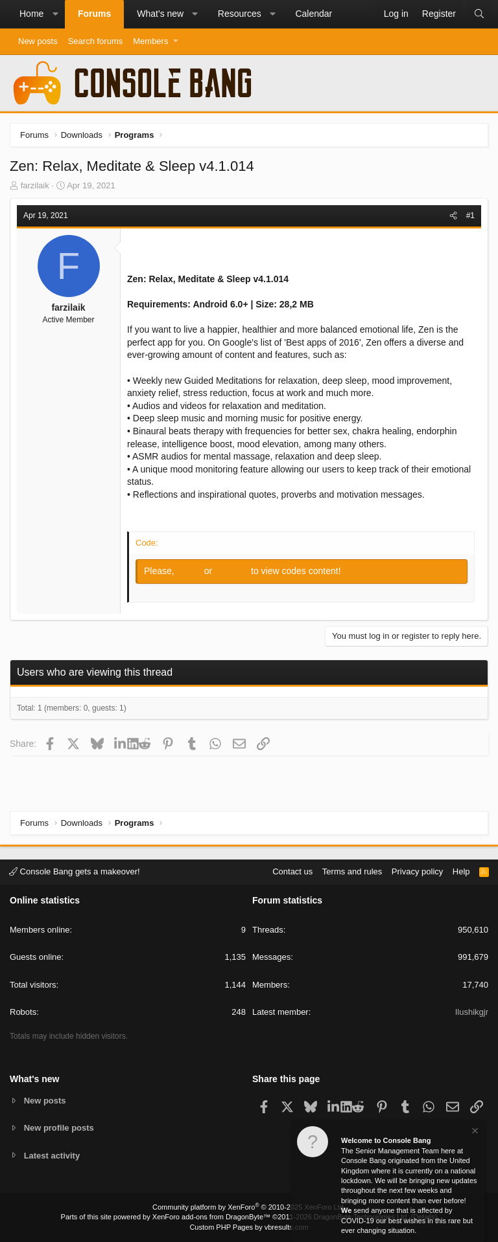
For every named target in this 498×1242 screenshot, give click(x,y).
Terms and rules (352, 871)
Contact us (292, 871)
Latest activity (52, 1155)
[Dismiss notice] (474, 1132)
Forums (94, 13)
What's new (160, 13)
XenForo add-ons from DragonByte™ (211, 1217)
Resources (239, 13)
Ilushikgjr (471, 1012)
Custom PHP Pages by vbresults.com (248, 1227)
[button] (55, 14)
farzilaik (35, 185)
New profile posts (59, 1128)
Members (150, 41)
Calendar (313, 13)
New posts (38, 41)
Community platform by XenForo (249, 1207)
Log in (190, 571)
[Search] (479, 14)
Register (233, 571)
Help (461, 871)
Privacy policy (417, 871)
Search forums (95, 41)
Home (31, 13)
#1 (470, 215)
